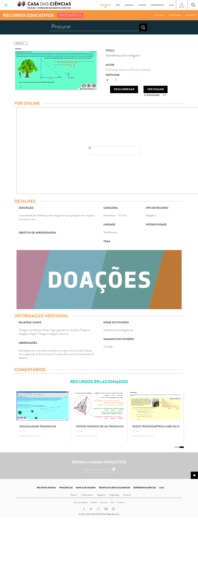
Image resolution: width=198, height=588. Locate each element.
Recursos (105, 6)
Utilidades (94, 502)
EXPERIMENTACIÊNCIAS (144, 487)
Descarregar (124, 89)
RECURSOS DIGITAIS (46, 487)
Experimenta (157, 5)
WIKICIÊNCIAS (66, 487)
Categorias (175, 15)
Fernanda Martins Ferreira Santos (128, 69)
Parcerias (127, 494)
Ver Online (155, 89)
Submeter (191, 15)
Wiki (118, 5)
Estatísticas (103, 502)
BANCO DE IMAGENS (86, 487)
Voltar (21, 43)
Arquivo (74, 494)
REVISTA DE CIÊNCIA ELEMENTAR (114, 487)
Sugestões (101, 494)
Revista (142, 5)
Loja (171, 5)
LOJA (161, 487)
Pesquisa (159, 15)
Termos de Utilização (81, 502)
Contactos (120, 502)
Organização (114, 494)
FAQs (112, 502)
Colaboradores (87, 494)
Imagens (129, 5)
